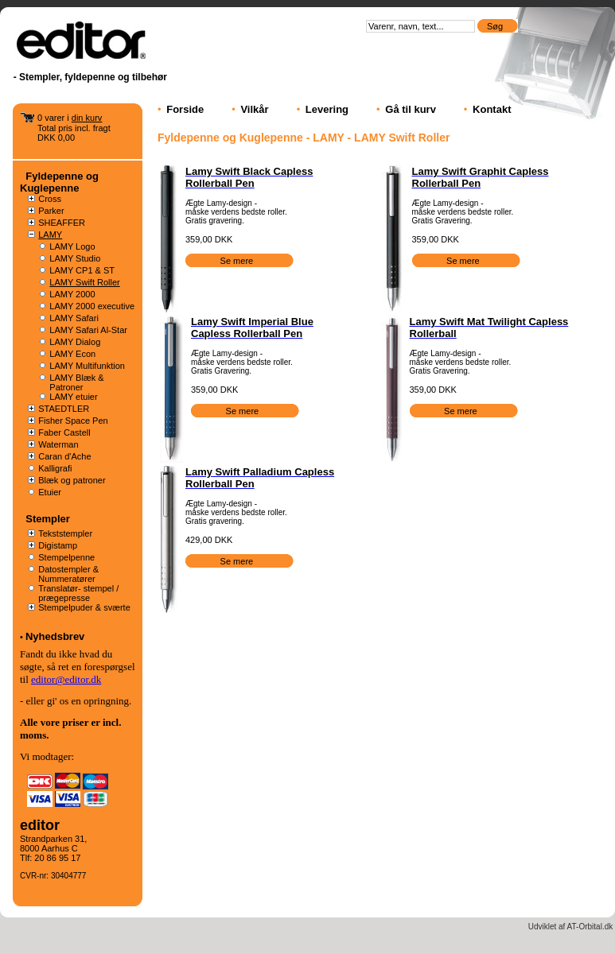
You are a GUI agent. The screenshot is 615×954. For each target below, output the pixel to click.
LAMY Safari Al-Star (88, 330)
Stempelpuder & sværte (84, 607)
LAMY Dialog (74, 342)
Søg (496, 26)
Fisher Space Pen (72, 420)
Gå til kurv (410, 109)
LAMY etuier (73, 396)
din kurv (87, 117)
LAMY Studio (74, 258)
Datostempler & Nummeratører (68, 574)
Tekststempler (65, 533)
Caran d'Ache (64, 456)
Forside (185, 109)
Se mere (238, 261)
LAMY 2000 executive (91, 306)
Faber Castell (64, 432)
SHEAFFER (61, 222)
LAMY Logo (72, 246)
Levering (327, 109)
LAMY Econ (72, 354)
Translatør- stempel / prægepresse (78, 593)
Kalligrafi (55, 468)
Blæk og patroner (71, 480)
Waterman (58, 444)
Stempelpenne (66, 557)
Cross (49, 199)
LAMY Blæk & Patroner (76, 382)
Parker (51, 210)
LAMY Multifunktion (87, 365)
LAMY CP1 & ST (82, 270)
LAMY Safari (74, 318)
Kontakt (492, 109)
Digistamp (57, 545)
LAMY (50, 234)
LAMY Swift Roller (84, 282)
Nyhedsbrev (54, 636)
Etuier (49, 492)
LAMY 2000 (72, 294)
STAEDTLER (63, 408)
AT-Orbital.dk (590, 926)
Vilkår (254, 109)
